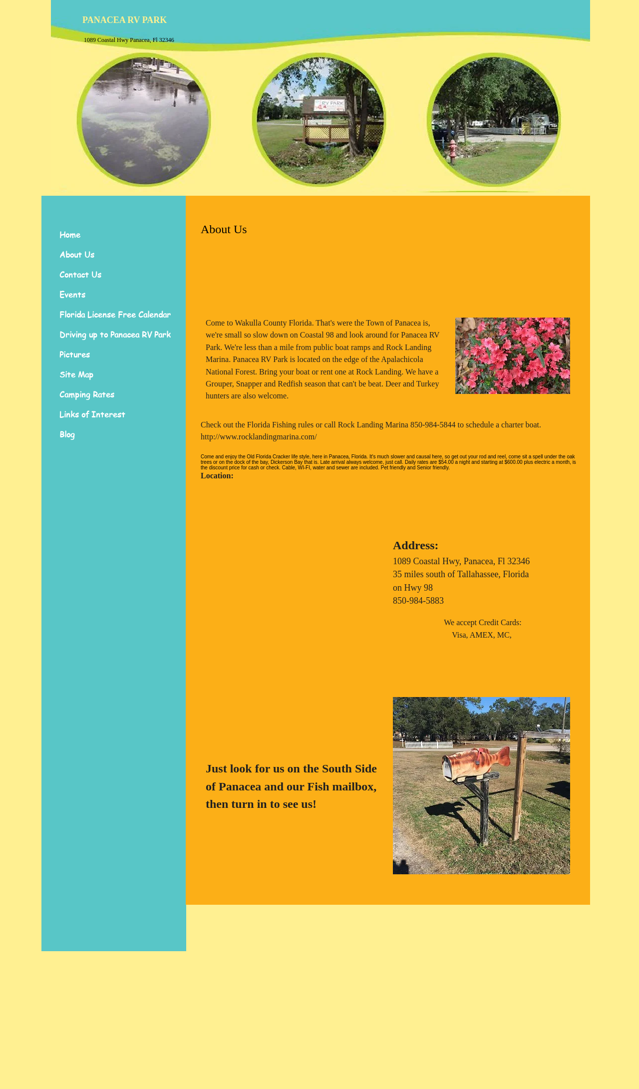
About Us (76, 254)
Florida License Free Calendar (115, 314)
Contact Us (80, 274)
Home (69, 234)
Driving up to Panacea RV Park (115, 334)
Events (72, 294)
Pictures (74, 354)
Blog (67, 434)
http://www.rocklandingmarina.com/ (259, 436)
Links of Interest (92, 414)
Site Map (76, 374)
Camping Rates (86, 394)
